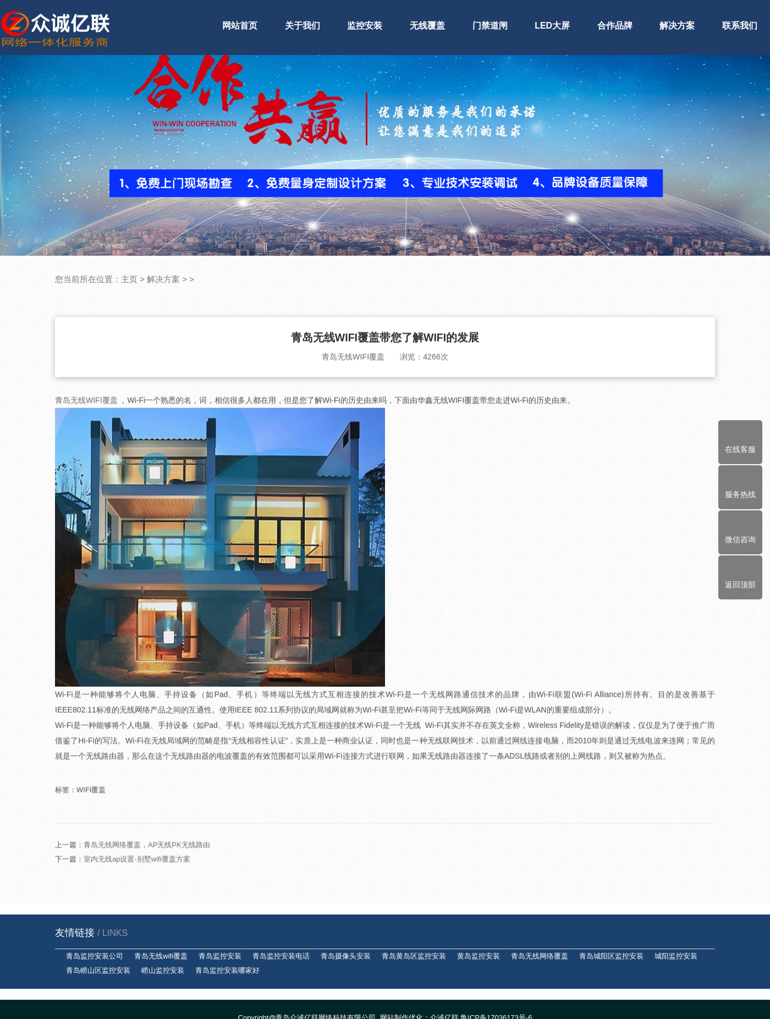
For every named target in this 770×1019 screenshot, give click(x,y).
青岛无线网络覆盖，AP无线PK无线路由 (147, 870)
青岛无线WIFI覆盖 (87, 425)
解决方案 (677, 25)
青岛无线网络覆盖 (539, 956)
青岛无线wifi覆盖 (161, 956)
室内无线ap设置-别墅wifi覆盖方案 (137, 884)
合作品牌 (614, 25)
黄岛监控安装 (478, 956)
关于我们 (302, 25)
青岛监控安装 (220, 956)
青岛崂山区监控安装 (98, 970)
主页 (129, 279)
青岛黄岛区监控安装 (414, 956)
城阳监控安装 (675, 956)
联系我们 (739, 25)
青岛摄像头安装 (346, 956)
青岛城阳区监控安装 (611, 956)
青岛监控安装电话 (281, 956)
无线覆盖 (427, 25)
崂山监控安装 (162, 970)
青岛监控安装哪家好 (227, 970)
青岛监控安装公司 (94, 956)
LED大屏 (552, 25)
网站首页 (239, 25)
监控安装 (364, 25)
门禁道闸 (490, 25)
